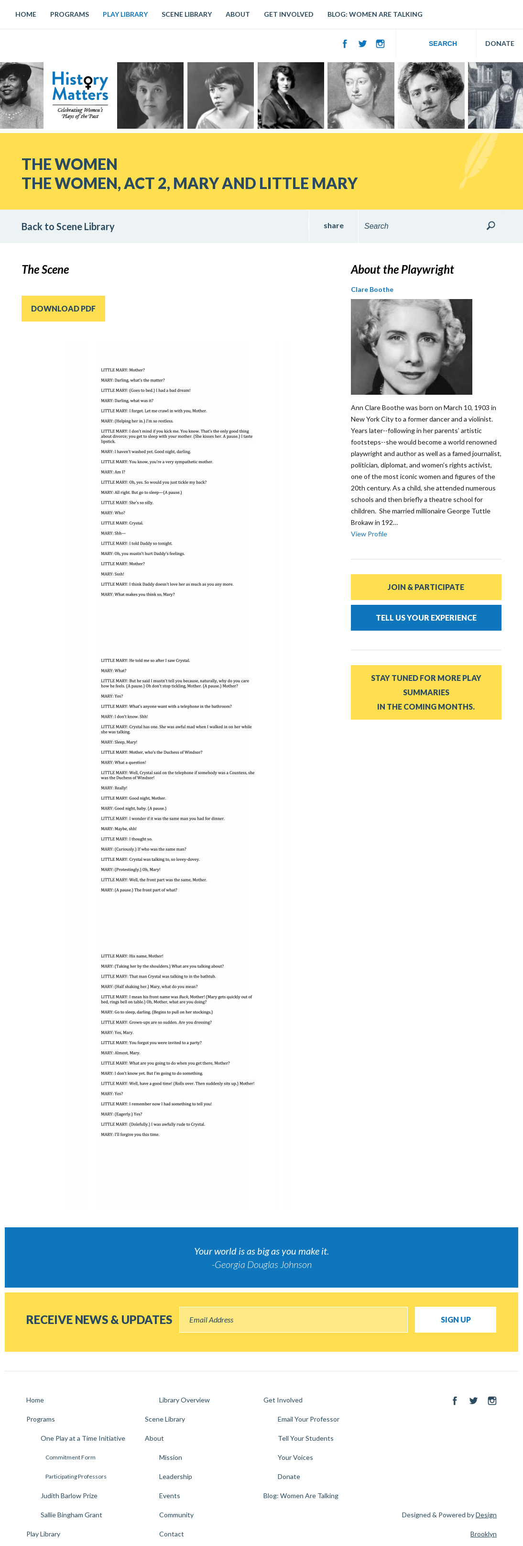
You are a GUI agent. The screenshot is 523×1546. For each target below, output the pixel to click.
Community (176, 1515)
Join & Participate (426, 586)
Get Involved (289, 14)
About (238, 14)
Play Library (125, 14)
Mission (170, 1457)
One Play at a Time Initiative (83, 1438)
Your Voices (295, 1457)
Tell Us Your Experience (426, 617)
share (334, 225)
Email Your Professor (308, 1419)
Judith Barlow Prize (69, 1495)
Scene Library (187, 14)
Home (25, 14)
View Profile (369, 534)
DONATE (499, 43)
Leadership (175, 1476)
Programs (69, 14)
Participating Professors (76, 1476)
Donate (289, 1476)
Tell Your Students (306, 1438)
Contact (171, 1534)
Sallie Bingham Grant (71, 1515)
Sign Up (456, 1319)
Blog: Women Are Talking (375, 14)
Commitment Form (70, 1457)
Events (169, 1495)
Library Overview (184, 1400)
